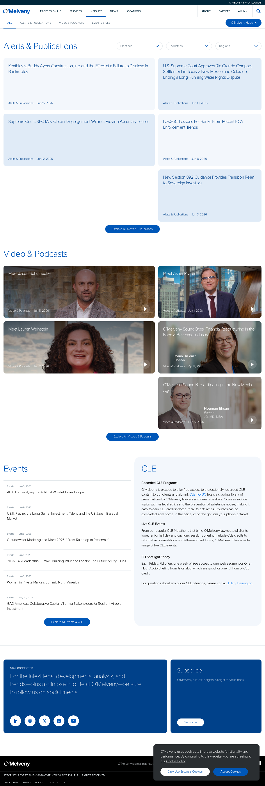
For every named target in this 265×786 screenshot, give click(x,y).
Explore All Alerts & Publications (132, 229)
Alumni (243, 11)
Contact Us (57, 782)
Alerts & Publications (35, 23)
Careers (224, 11)
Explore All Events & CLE (67, 622)
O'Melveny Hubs (244, 22)
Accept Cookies (231, 771)
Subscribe (190, 722)
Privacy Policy (33, 782)
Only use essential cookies (185, 771)
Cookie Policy (175, 761)
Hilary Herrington (240, 583)
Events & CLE (101, 23)
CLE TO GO (197, 494)
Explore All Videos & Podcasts (132, 436)
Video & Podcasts (71, 23)
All (9, 23)
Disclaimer (11, 782)
